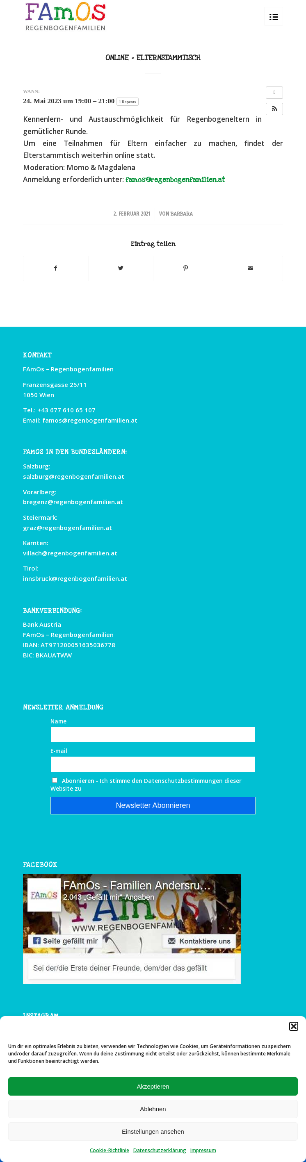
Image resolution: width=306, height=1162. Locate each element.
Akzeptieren (153, 1086)
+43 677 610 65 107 (66, 410)
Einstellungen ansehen (153, 1131)
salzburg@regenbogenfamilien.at (73, 476)
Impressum (203, 1150)
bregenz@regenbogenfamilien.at (73, 502)
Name (58, 721)
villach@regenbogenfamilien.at (70, 553)
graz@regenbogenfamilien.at (67, 527)
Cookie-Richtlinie (109, 1150)
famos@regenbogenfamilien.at (175, 179)
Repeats (128, 101)
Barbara (182, 214)
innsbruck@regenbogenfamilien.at (75, 578)
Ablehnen (153, 1108)
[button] (294, 1026)
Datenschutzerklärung (159, 1150)
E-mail (58, 751)
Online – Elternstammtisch (153, 58)
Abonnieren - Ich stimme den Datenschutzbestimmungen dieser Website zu (146, 784)
